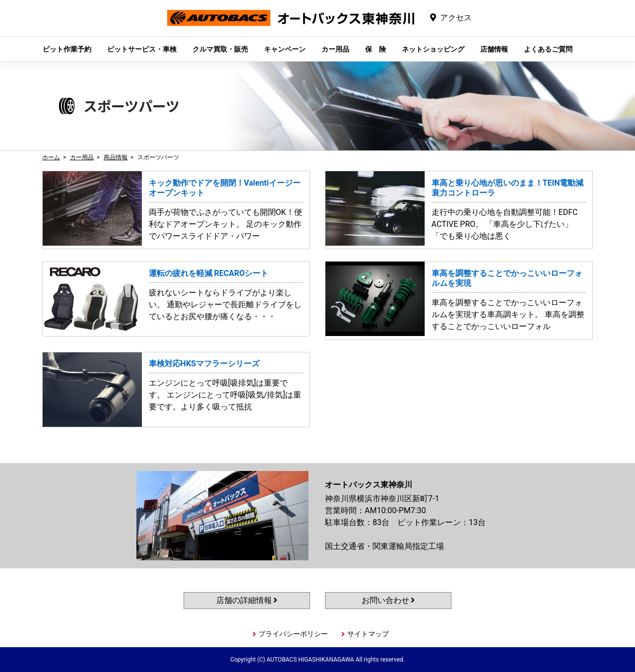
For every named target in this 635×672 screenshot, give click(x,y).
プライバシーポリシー (293, 634)
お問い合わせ (388, 600)
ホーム (51, 157)
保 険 (375, 49)
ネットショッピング (433, 49)
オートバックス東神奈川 (290, 25)
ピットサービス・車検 (142, 49)
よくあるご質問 (548, 49)
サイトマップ (368, 634)
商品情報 (115, 157)
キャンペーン (285, 49)
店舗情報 (494, 49)
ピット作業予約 (67, 49)
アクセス (456, 17)
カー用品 (335, 49)
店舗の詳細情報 (247, 600)
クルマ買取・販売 (220, 49)
